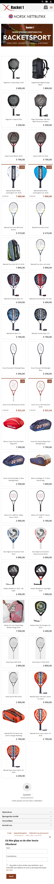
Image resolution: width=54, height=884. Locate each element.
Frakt (9, 833)
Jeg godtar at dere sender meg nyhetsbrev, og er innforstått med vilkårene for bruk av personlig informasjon (26, 867)
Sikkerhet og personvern (39, 833)
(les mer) (9, 870)
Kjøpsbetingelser (20, 833)
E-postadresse (27, 858)
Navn (27, 850)
